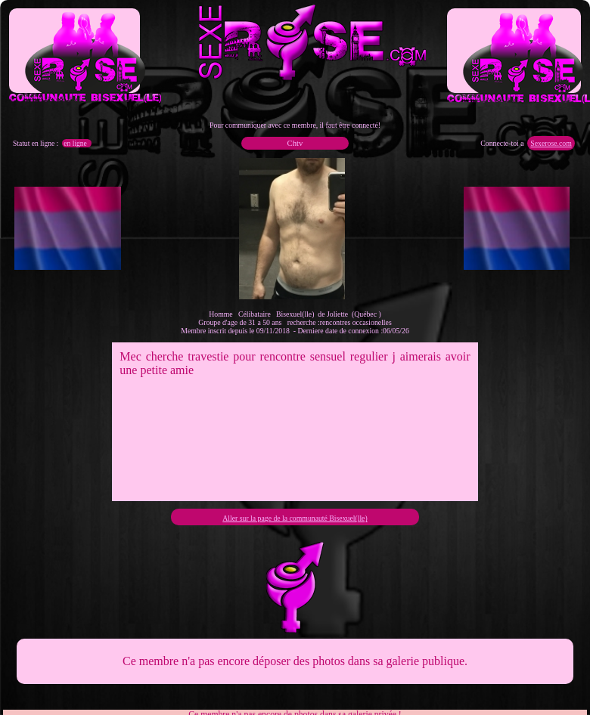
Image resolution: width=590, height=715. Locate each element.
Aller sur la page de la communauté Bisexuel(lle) (294, 518)
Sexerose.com (550, 143)
